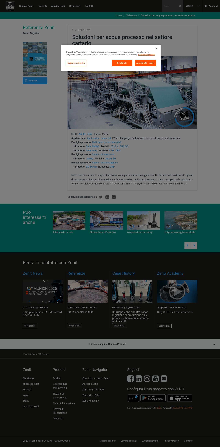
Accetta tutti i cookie (145, 63)
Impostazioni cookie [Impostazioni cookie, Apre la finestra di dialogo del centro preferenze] (76, 63)
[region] (111, 58)
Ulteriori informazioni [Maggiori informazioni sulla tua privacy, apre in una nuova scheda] (146, 55)
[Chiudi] (156, 48)
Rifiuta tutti (122, 63)
